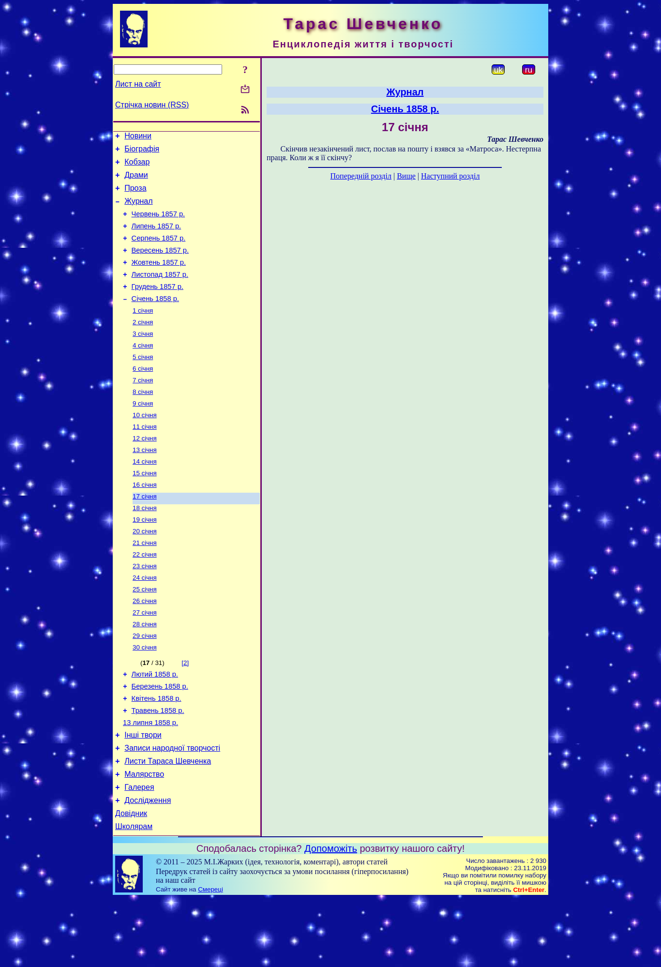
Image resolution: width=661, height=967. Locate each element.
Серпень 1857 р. (159, 251)
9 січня (143, 432)
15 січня (145, 508)
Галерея (139, 851)
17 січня (145, 533)
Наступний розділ (450, 176)
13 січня (145, 482)
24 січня (145, 621)
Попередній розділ (360, 176)
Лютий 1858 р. (155, 725)
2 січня (143, 344)
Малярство (144, 836)
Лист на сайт (138, 84)
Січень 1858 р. (155, 319)
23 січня (145, 608)
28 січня (145, 671)
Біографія (141, 152)
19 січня (145, 558)
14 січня (145, 495)
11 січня (145, 457)
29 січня (145, 684)
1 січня (143, 331)
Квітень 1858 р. (156, 752)
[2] (185, 712)
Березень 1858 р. (160, 738)
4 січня (143, 369)
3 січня (143, 357)
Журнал (138, 210)
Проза (135, 195)
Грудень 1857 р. (157, 305)
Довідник (131, 880)
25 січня (145, 633)
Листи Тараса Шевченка (167, 822)
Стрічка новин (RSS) (152, 105)
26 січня (145, 646)
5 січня (143, 382)
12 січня (145, 470)
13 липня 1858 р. (150, 779)
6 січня (143, 394)
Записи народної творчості (172, 807)
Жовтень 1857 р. (159, 278)
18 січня (145, 545)
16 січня (145, 520)
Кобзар (137, 166)
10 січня (145, 445)
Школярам (133, 895)
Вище (406, 176)
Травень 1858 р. (158, 766)
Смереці (210, 957)
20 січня (145, 570)
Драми (136, 181)
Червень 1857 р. (158, 224)
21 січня (145, 583)
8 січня (143, 419)
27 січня (145, 659)
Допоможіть (330, 916)
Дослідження (147, 865)
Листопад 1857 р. (160, 292)
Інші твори (143, 793)
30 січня (145, 696)
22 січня (145, 596)
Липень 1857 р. (156, 238)
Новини (137, 137)
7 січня (143, 407)
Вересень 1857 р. (160, 265)
